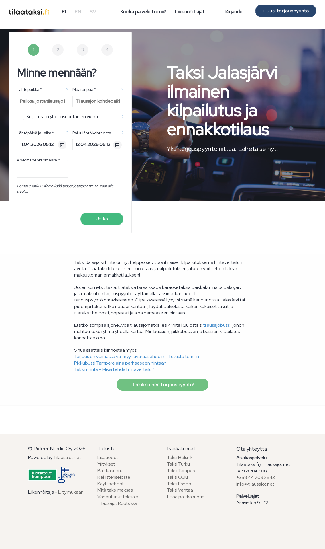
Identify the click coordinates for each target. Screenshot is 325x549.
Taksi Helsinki (180, 457)
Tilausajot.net (67, 457)
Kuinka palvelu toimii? (143, 12)
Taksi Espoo (179, 484)
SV (93, 12)
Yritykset (106, 464)
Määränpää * (84, 89)
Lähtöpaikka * (29, 89)
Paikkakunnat (111, 471)
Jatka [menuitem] (102, 219)
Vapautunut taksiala (117, 497)
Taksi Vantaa (180, 490)
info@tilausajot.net (255, 484)
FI (64, 12)
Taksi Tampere (182, 471)
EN (77, 12)
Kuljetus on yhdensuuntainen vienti (57, 116)
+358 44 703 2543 (255, 477)
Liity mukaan (71, 492)
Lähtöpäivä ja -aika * (35, 132)
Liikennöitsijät (190, 12)
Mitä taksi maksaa (115, 490)
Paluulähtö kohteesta (91, 132)
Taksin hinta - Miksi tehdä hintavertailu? (114, 369)
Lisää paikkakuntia (185, 497)
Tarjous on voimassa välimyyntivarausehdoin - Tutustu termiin (136, 356)
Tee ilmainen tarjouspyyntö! (162, 384)
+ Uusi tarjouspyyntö (286, 11)
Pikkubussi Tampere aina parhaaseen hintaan (120, 363)
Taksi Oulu (177, 477)
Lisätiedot (107, 457)
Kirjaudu (233, 12)
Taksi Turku (178, 464)
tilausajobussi (217, 325)
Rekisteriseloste (113, 477)
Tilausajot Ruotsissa (117, 503)
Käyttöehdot (110, 484)
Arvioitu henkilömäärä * (38, 160)
